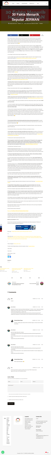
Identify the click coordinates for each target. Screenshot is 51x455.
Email (21, 381)
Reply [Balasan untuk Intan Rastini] (42, 344)
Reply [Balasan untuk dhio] (42, 367)
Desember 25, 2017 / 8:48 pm (36, 367)
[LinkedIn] (38, 278)
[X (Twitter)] (21, 278)
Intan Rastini (13, 344)
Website (34, 381)
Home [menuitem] (13, 3)
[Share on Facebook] (13, 35)
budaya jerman (31, 23)
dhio (12, 367)
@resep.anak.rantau (17, 243)
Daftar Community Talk (29, 426)
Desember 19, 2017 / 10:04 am (36, 320)
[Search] (46, 3)
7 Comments (41, 23)
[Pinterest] (30, 278)
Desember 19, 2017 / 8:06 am (36, 344)
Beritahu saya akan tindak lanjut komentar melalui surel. (18, 396)
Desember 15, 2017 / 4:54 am (36, 298)
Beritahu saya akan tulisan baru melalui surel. (16, 399)
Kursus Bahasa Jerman (29, 418)
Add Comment (10, 385)
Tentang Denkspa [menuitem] (24, 3)
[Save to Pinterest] (35, 35)
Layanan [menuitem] (18, 3)
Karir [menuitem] (38, 3)
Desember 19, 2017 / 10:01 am (36, 359)
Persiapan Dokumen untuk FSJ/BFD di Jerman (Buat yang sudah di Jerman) (17, 269)
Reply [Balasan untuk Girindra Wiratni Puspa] (42, 320)
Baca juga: (18, 210)
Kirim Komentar (11, 403)
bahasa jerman (26, 23)
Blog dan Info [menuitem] (32, 3)
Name (9, 381)
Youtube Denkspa (32, 246)
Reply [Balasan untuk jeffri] (42, 298)
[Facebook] (12, 278)
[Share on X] (24, 35)
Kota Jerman (36, 23)
